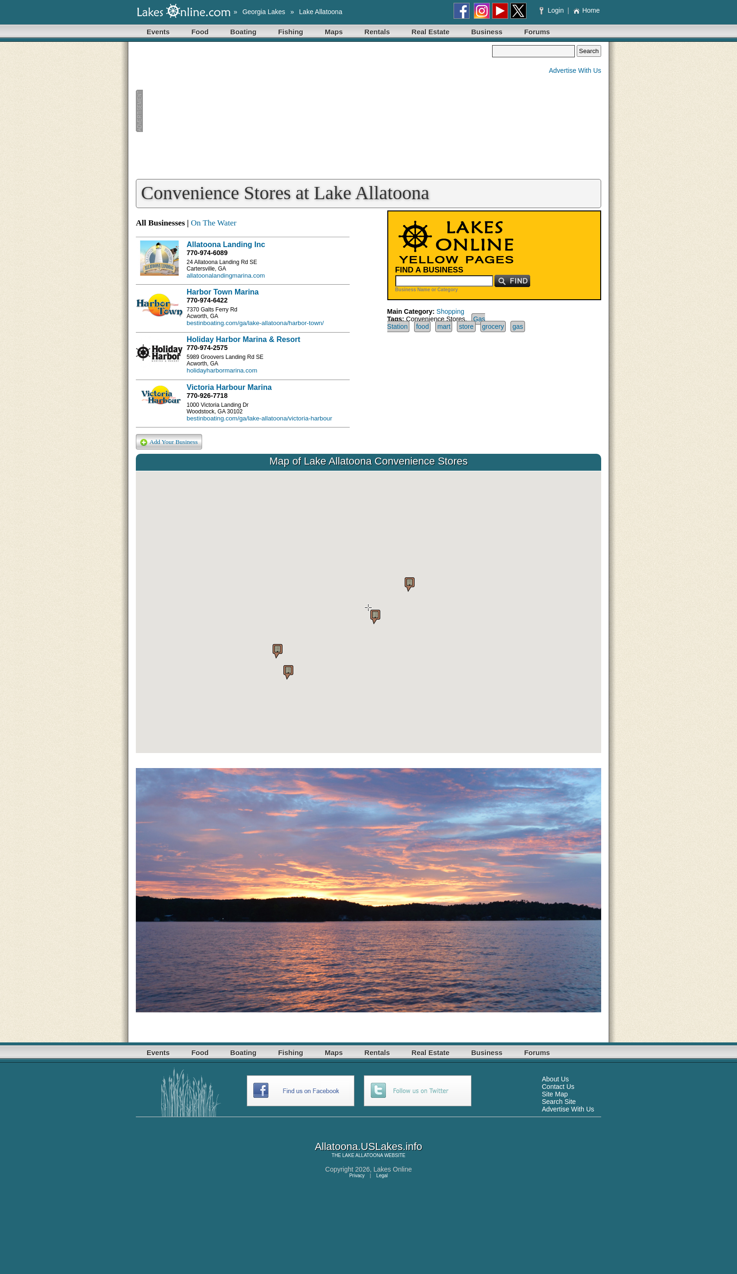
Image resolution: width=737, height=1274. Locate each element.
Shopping (450, 311)
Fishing (290, 32)
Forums (537, 32)
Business (486, 32)
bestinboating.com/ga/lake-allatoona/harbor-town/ (255, 322)
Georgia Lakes (264, 12)
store (466, 326)
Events (158, 32)
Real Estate (431, 32)
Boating (243, 32)
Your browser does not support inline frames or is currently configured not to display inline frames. (368, 612)
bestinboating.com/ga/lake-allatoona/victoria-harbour (259, 418)
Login (552, 10)
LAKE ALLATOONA (362, 1155)
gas (517, 326)
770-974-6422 (207, 300)
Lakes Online (393, 1169)
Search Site (559, 1101)
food (422, 326)
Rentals (377, 32)
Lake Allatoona (320, 12)
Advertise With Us (575, 70)
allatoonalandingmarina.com (226, 275)
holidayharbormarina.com (222, 370)
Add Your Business (169, 442)
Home (586, 10)
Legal (382, 1175)
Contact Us (558, 1086)
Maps (334, 32)
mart (443, 326)
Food (200, 32)
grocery (493, 326)
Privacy (357, 1175)
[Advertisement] (314, 111)
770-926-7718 (207, 395)
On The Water (213, 222)
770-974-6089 (207, 252)
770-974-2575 (207, 347)
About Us (555, 1079)
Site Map (555, 1094)
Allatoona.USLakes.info (369, 1146)
